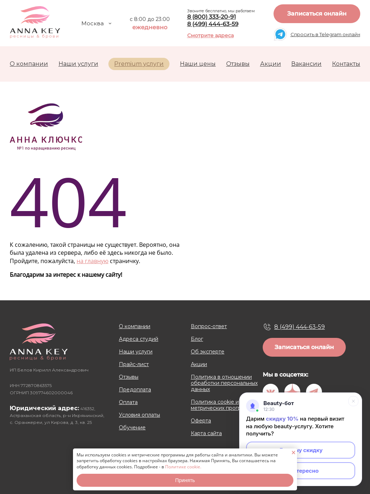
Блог (197, 339)
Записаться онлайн (317, 13)
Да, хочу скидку (301, 450)
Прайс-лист (134, 364)
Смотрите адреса (210, 35)
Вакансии (306, 63)
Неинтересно (301, 470)
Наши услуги (78, 63)
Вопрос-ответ (209, 326)
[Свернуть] (353, 401)
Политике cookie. (183, 467)
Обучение (132, 428)
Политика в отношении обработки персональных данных (224, 383)
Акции (270, 63)
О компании (29, 63)
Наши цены (198, 63)
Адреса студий (138, 339)
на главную (92, 261)
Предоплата (135, 390)
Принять (185, 480)
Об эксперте (207, 352)
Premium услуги (139, 63)
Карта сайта (206, 433)
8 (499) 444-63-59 (212, 24)
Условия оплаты (139, 415)
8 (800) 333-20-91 (211, 16)
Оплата (128, 402)
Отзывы (238, 63)
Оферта (201, 421)
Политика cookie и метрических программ (221, 405)
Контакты (346, 63)
